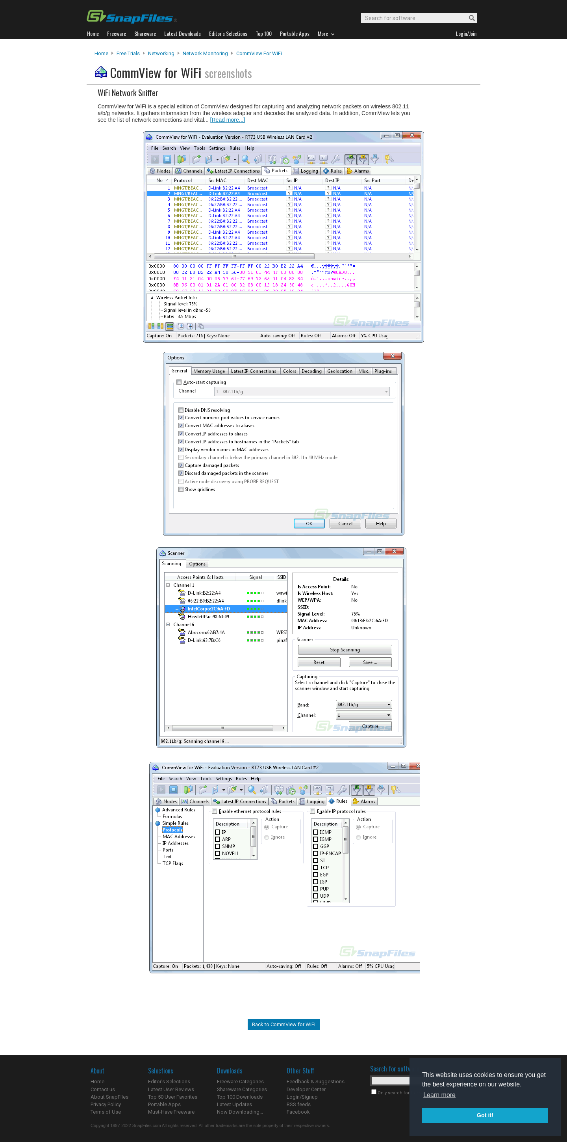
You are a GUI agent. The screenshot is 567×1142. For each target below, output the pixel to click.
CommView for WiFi (259, 53)
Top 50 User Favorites (172, 1097)
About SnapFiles (109, 1097)
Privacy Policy (106, 1104)
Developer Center (306, 1089)
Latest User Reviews (171, 1089)
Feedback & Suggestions (316, 1081)
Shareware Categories (242, 1089)
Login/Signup (302, 1097)
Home (101, 53)
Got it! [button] (485, 1115)
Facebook (298, 1112)
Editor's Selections (169, 1081)
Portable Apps (164, 1104)
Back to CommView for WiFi (283, 1024)
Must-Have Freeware (171, 1112)
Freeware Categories (240, 1081)
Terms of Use (106, 1112)
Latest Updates (234, 1104)
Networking (161, 53)
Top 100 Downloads (240, 1097)
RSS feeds (299, 1104)
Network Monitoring (205, 53)
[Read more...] (227, 120)
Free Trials (128, 53)
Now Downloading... (240, 1112)
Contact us (103, 1089)
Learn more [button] (439, 1095)
